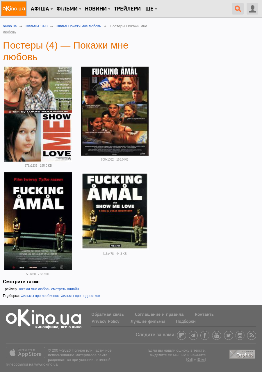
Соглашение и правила (159, 314)
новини (96, 9)
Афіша (40, 9)
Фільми (67, 9)
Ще (149, 9)
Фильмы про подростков (80, 296)
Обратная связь (107, 314)
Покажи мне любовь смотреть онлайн (48, 289)
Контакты (205, 314)
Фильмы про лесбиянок (40, 296)
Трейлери (127, 9)
